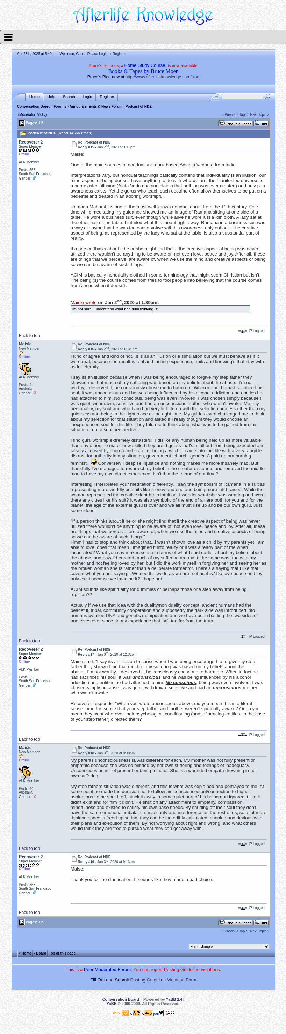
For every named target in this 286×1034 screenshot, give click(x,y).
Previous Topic (236, 115)
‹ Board (40, 953)
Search (69, 96)
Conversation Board (34, 107)
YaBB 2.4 (174, 999)
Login (103, 54)
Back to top (29, 335)
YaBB (112, 1003)
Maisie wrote (84, 302)
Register (119, 54)
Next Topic (258, 115)
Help (51, 96)
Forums (59, 107)
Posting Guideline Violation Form (163, 980)
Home (34, 96)
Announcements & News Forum (96, 107)
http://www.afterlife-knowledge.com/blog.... (165, 77)
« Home (25, 953)
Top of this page (62, 953)
